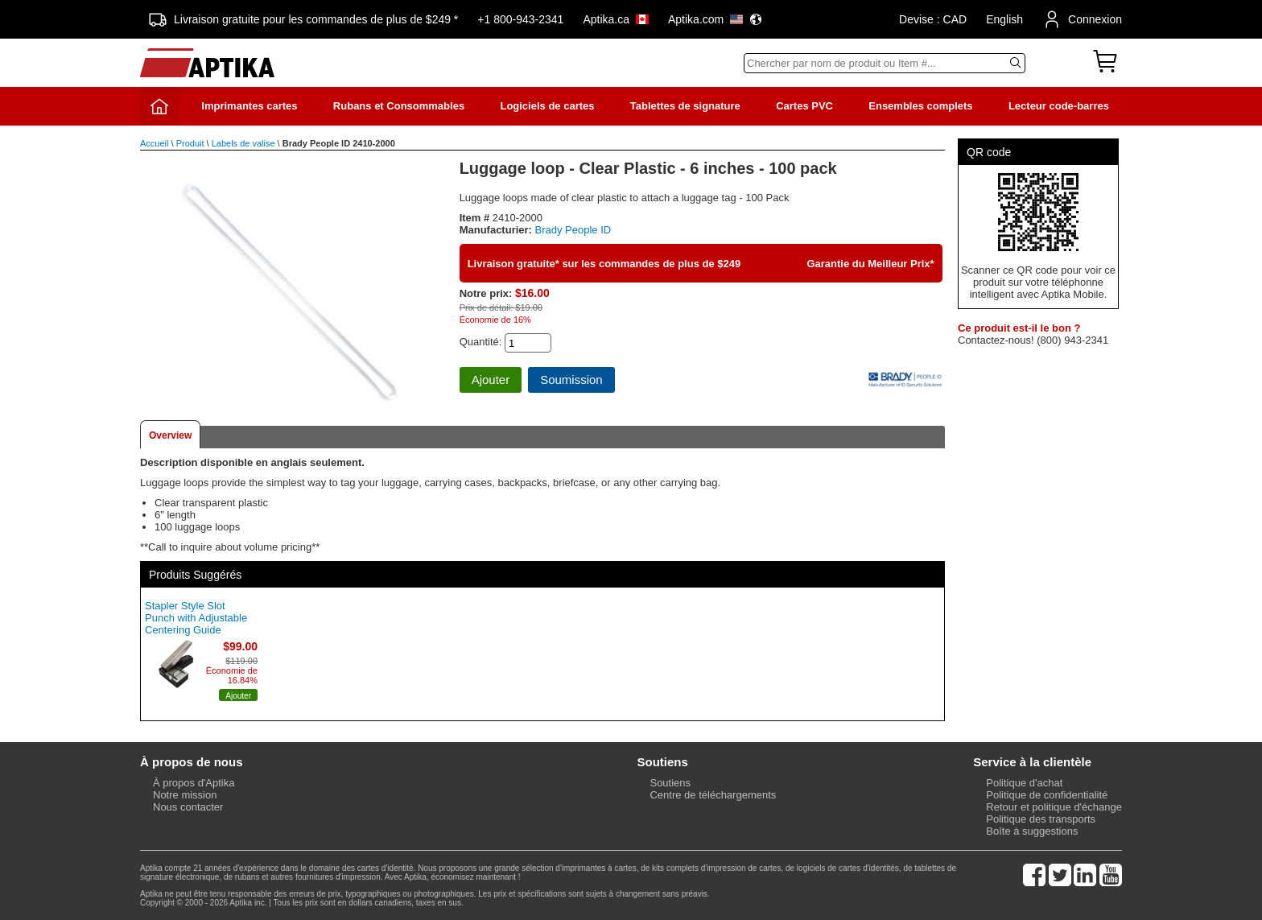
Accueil (154, 143)
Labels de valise (243, 143)
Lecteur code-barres (1058, 106)
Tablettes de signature (685, 106)
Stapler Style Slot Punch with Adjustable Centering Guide (196, 618)
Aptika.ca (616, 19)
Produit (190, 143)
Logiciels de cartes (547, 106)
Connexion (1082, 19)
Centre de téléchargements (713, 795)
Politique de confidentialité (1046, 795)
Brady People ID (573, 230)
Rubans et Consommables (398, 106)
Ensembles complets (920, 106)
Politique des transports (1040, 819)
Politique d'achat (1024, 783)
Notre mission (185, 795)
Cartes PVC (804, 106)
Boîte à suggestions (1032, 831)
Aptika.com (715, 19)
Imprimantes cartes (249, 106)
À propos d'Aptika (194, 783)
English (1004, 19)
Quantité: (481, 342)
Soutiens (670, 783)
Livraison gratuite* (513, 264)
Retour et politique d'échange (1054, 807)
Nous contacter (188, 807)
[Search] (884, 63)
